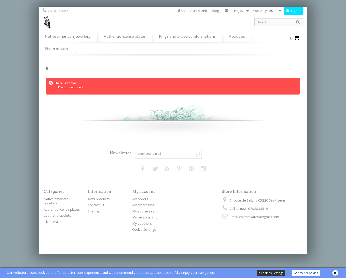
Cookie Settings (144, 229)
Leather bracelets (57, 215)
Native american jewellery (68, 36)
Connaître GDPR (192, 10)
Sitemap (94, 211)
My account (143, 191)
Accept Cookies (306, 273)
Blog (215, 10)
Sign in (295, 10)
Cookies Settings (271, 273)
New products (99, 199)
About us (237, 36)
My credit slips (143, 205)
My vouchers (142, 223)
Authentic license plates (125, 36)
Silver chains (53, 221)
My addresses (143, 211)
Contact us (226, 11)
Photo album (56, 48)
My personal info (145, 217)
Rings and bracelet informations (187, 36)
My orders (140, 199)
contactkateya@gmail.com (259, 216)
